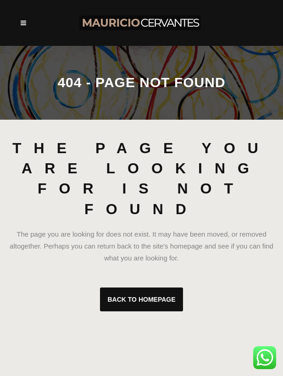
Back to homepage (141, 299)
